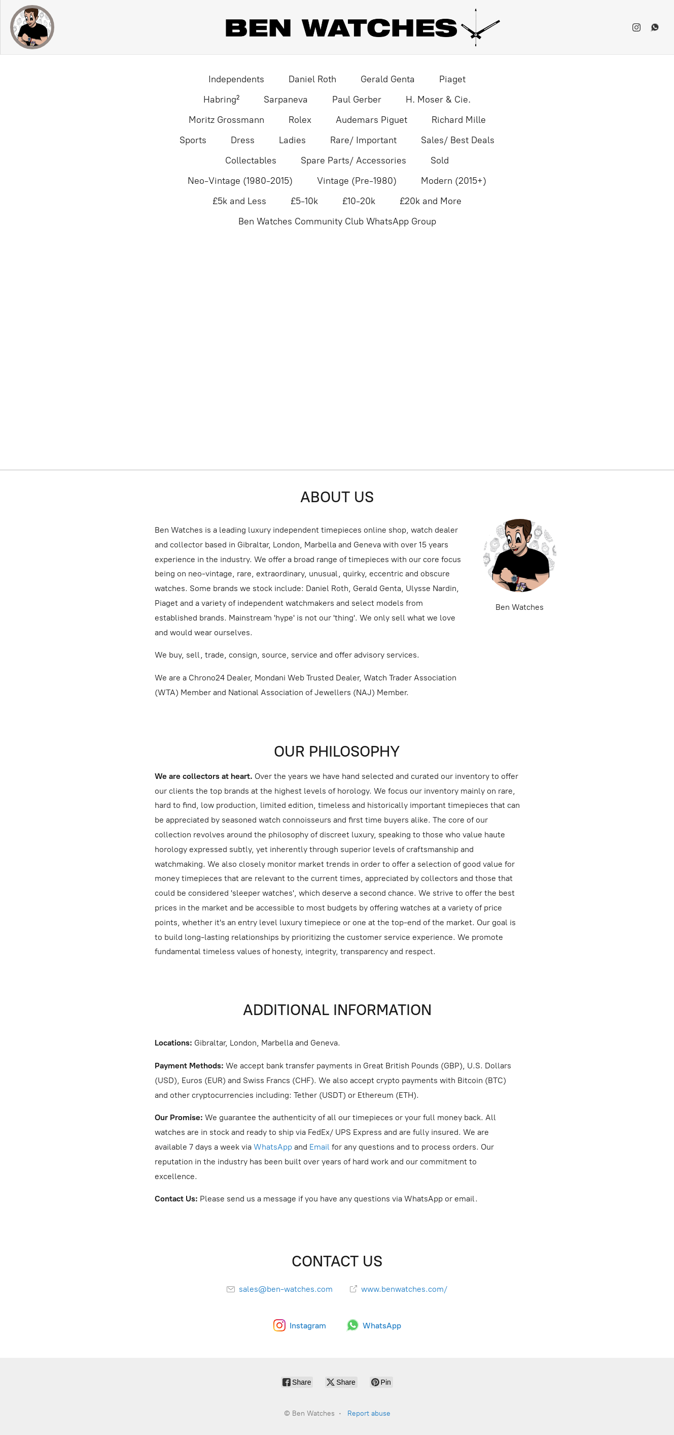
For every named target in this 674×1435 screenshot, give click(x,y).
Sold (440, 160)
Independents (236, 79)
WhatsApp (273, 1147)
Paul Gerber (356, 99)
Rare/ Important (363, 140)
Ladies (292, 140)
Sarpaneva (286, 99)
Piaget (452, 79)
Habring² (221, 99)
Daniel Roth (312, 79)
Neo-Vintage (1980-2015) (240, 180)
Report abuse (369, 1413)
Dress (243, 140)
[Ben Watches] (32, 27)
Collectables (250, 160)
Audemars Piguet (371, 119)
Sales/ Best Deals (457, 140)
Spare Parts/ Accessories (353, 160)
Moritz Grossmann (226, 119)
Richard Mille (459, 119)
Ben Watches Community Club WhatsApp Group (337, 221)
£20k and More (431, 201)
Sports (193, 140)
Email (319, 1147)
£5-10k (304, 201)
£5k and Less (239, 201)
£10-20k (358, 201)
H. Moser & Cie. (438, 99)
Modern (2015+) (453, 180)
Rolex (300, 119)
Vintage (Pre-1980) (357, 180)
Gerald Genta (388, 79)
